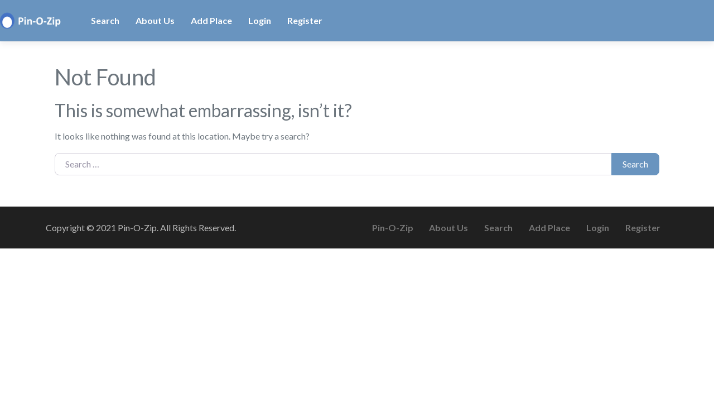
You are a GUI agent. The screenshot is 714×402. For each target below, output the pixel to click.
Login (259, 20)
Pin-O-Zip (392, 227)
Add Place (211, 20)
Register (304, 20)
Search (105, 20)
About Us (155, 20)
